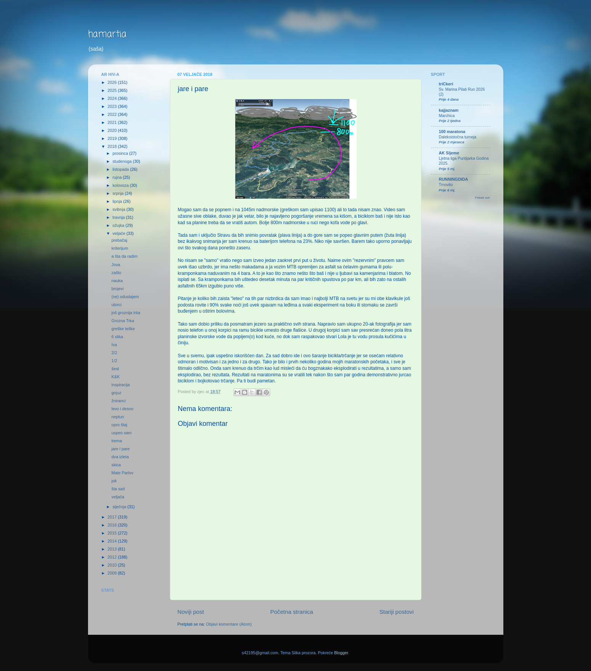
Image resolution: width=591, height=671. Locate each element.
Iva (114, 344)
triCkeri (446, 84)
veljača (117, 496)
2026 (112, 82)
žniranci (118, 400)
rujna (117, 177)
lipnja (117, 201)
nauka (116, 280)
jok (114, 480)
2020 (112, 130)
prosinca (120, 153)
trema (116, 440)
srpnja (118, 193)
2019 (112, 138)
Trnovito (446, 185)
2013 (112, 549)
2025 (112, 90)
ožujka (118, 225)
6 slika (117, 336)
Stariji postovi (397, 611)
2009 (112, 573)
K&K (115, 376)
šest (115, 368)
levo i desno (122, 408)
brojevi (117, 288)
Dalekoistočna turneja (458, 137)
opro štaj (119, 424)
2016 (112, 525)
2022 (112, 114)
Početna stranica (291, 611)
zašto (116, 272)
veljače (119, 233)
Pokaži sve (482, 197)
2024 (112, 98)
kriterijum (119, 248)
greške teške (123, 328)
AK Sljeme (449, 153)
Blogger (341, 652)
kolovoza (121, 185)
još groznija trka (125, 312)
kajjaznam (449, 110)
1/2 (114, 360)
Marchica (447, 116)
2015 (112, 533)
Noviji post (191, 611)
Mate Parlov (122, 472)
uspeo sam (121, 432)
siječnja (119, 506)
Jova (115, 264)
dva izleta (120, 456)
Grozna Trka (122, 320)
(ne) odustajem (125, 296)
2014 (112, 541)
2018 (112, 146)
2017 (112, 517)
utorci (116, 304)
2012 (112, 557)
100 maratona (452, 131)
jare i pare (120, 448)
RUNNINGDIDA (453, 179)
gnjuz (116, 392)
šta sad (118, 488)
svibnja (119, 209)
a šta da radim (124, 256)
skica (116, 464)
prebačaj (119, 240)
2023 (112, 106)
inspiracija (120, 384)
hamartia (107, 34)
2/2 (114, 352)
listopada (121, 169)
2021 (112, 122)
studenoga (122, 161)
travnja (119, 217)
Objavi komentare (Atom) (229, 624)
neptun (117, 416)
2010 (112, 565)
